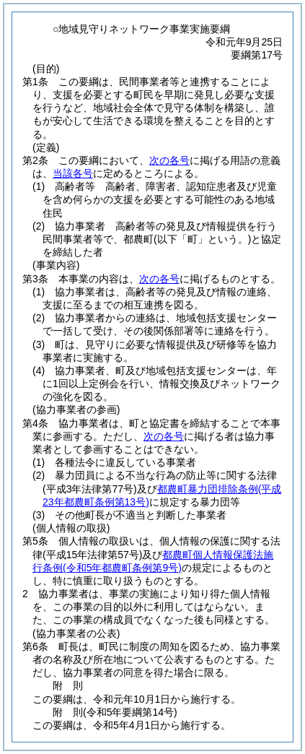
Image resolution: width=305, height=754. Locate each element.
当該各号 (73, 173)
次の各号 (169, 160)
